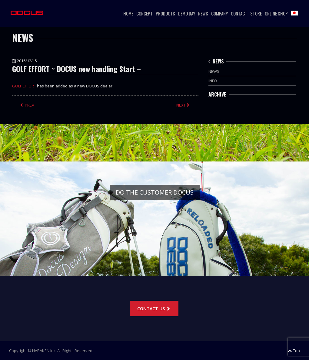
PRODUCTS (165, 13)
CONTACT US (154, 308)
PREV (27, 105)
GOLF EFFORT (24, 86)
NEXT (183, 105)
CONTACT (239, 13)
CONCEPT (144, 13)
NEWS (203, 13)
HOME (128, 13)
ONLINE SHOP (276, 13)
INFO (212, 80)
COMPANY (219, 13)
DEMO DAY (186, 13)
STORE (256, 13)
